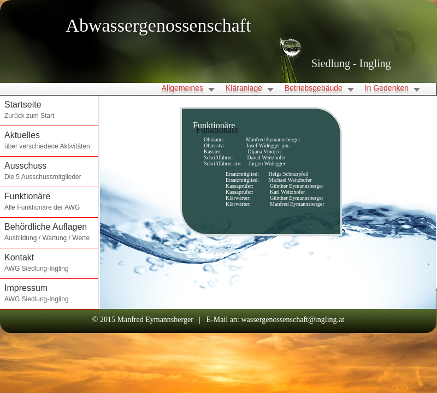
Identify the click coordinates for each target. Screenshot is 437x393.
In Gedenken (387, 88)
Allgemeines (182, 88)
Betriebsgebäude (313, 88)
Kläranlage (244, 88)
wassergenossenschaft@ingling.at (292, 319)
